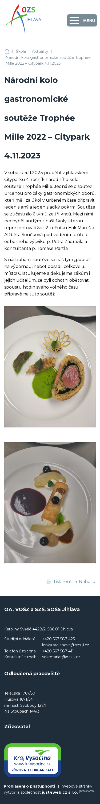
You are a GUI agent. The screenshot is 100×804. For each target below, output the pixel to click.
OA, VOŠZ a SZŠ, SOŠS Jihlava (7, 51)
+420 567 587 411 (58, 651)
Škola (21, 51)
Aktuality (40, 51)
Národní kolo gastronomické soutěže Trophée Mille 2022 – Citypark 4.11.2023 (48, 60)
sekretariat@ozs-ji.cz (61, 657)
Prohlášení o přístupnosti (29, 786)
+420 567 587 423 (58, 639)
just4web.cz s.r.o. (60, 792)
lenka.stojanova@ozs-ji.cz (65, 645)
